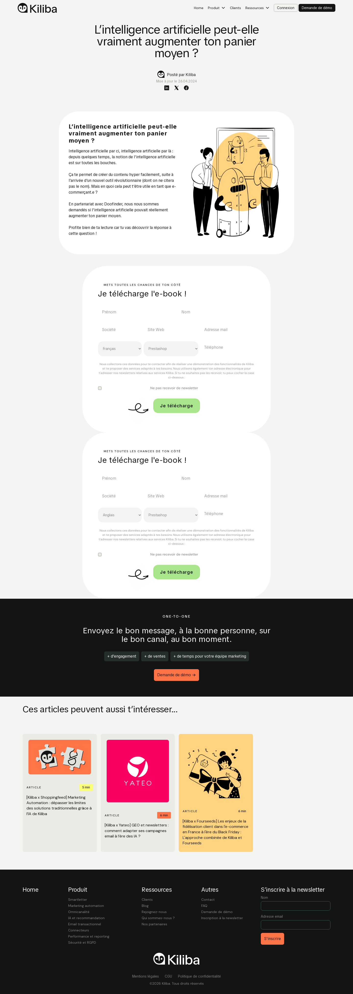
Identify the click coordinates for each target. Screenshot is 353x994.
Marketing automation (86, 905)
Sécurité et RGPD (82, 942)
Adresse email (272, 916)
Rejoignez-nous (154, 912)
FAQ (204, 905)
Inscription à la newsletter (222, 918)
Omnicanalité (78, 912)
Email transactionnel (84, 924)
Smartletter (77, 899)
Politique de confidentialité (199, 976)
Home (198, 8)
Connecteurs (78, 930)
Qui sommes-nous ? (158, 918)
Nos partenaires (154, 924)
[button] (217, 8)
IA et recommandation (86, 918)
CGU (168, 976)
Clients (235, 8)
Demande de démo (217, 912)
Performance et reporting (88, 936)
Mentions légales (145, 976)
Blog (145, 905)
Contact (208, 899)
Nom (264, 897)
